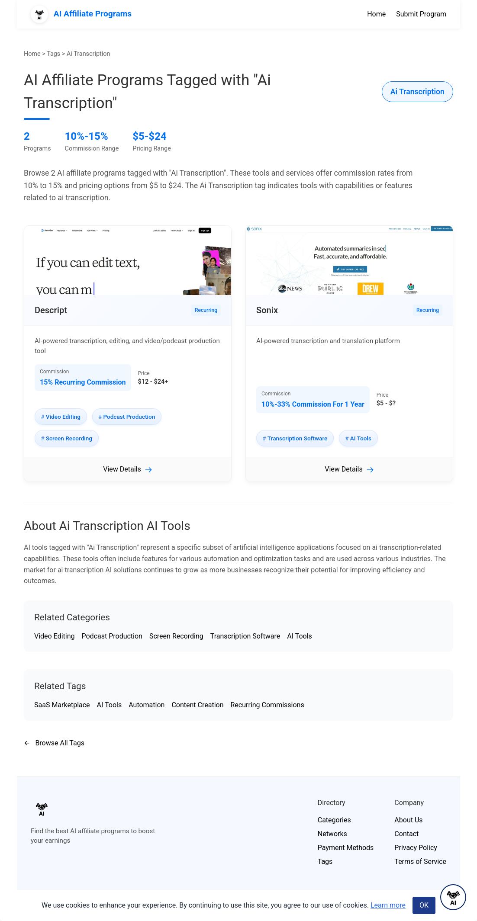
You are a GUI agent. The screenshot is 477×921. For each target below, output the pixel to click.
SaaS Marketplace (62, 705)
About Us (408, 820)
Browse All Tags (54, 743)
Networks (332, 834)
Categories (334, 820)
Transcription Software (245, 636)
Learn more (388, 905)
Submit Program (421, 14)
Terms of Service (420, 861)
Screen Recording (176, 636)
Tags (53, 54)
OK (424, 905)
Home (376, 14)
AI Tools (299, 636)
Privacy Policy (415, 848)
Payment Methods (346, 848)
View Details (122, 469)
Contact (406, 834)
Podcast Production (111, 636)
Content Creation (197, 705)
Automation (146, 705)
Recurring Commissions (267, 705)
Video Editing (54, 636)
